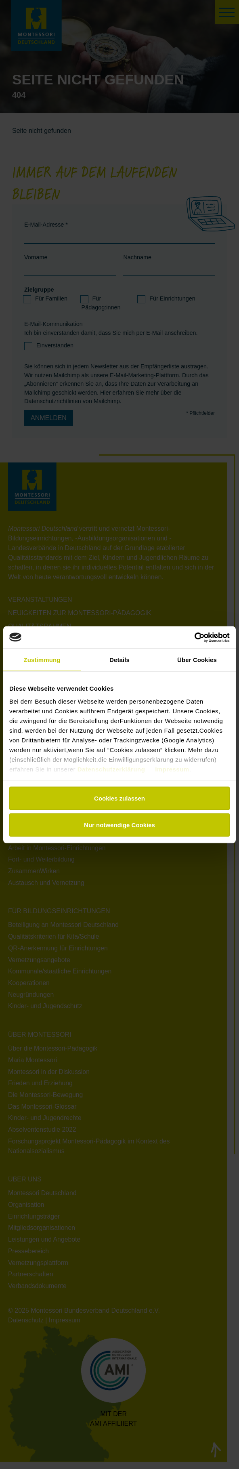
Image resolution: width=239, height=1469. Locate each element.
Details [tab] (119, 659)
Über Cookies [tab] (197, 659)
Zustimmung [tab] (42, 659)
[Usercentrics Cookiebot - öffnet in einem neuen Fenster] (194, 637)
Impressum (172, 768)
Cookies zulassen (119, 798)
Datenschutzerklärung (112, 768)
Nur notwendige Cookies (119, 824)
